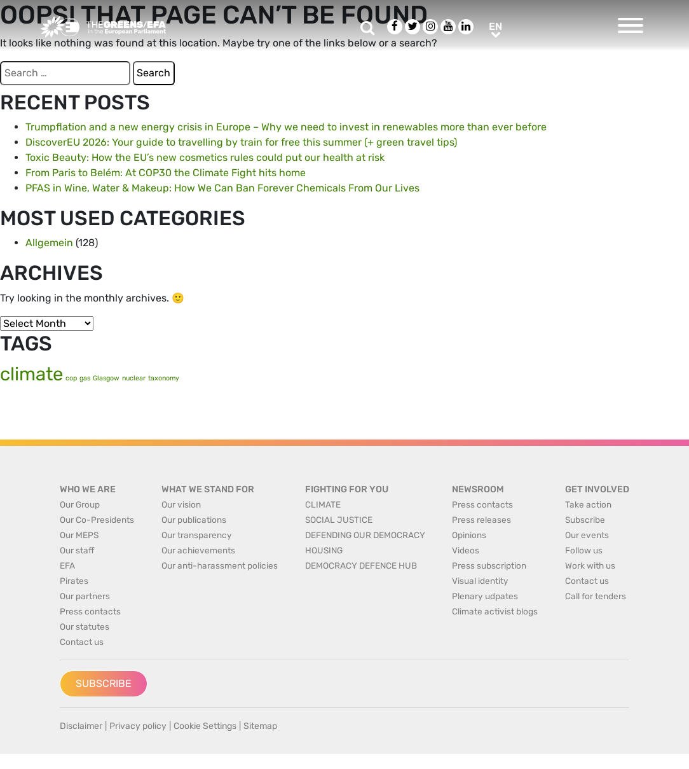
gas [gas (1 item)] (84, 378)
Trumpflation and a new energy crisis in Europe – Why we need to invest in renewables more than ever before (286, 127)
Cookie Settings (205, 726)
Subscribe (104, 683)
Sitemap (260, 726)
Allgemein (49, 243)
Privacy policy (138, 726)
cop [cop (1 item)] (71, 378)
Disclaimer (81, 726)
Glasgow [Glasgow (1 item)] (106, 378)
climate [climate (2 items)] (31, 374)
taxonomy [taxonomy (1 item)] (163, 378)
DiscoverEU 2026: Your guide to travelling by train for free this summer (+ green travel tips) (241, 142)
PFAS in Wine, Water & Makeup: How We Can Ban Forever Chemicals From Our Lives (222, 188)
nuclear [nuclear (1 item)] (134, 378)
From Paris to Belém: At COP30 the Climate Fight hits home (165, 173)
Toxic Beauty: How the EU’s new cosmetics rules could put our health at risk (205, 157)
